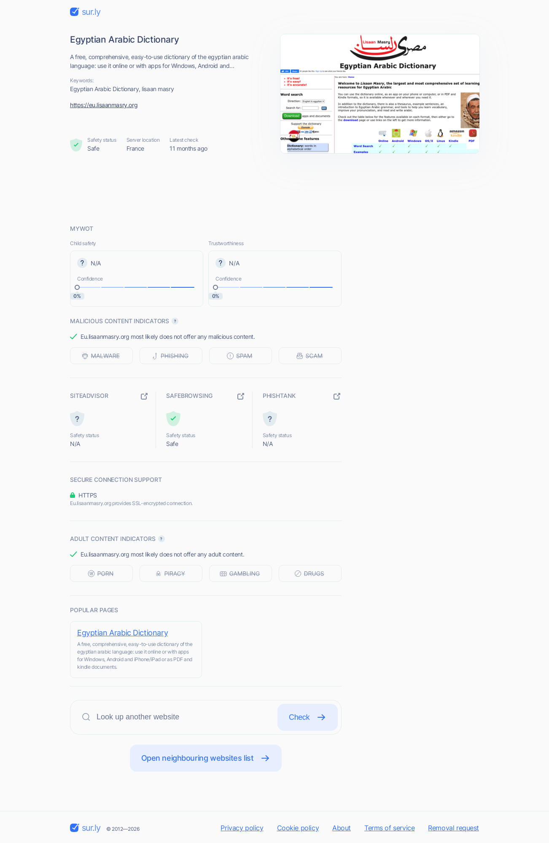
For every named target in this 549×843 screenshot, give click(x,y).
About (341, 828)
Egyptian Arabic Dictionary (122, 632)
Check (307, 717)
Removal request (453, 828)
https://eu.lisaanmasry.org (103, 104)
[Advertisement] (274, 189)
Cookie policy (298, 828)
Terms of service (389, 828)
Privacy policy (242, 828)
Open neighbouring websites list (206, 758)
